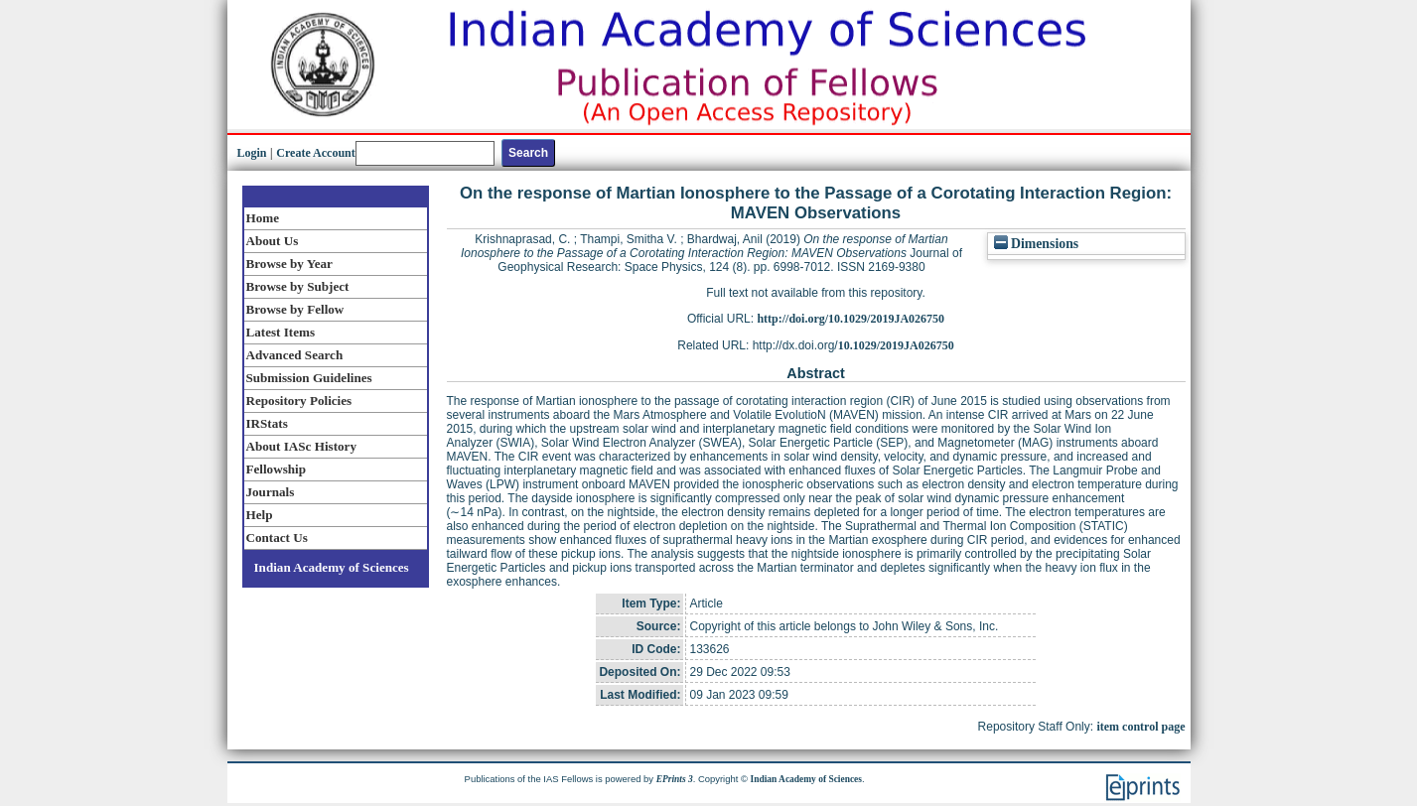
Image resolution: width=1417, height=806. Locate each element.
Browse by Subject (298, 286)
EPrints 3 (674, 779)
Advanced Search (295, 354)
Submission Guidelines (309, 377)
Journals (270, 491)
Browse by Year (289, 263)
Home (263, 217)
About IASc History (301, 446)
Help (259, 514)
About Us (272, 240)
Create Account (315, 153)
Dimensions (1036, 243)
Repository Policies (299, 400)
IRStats (267, 423)
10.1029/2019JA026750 (896, 345)
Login (252, 153)
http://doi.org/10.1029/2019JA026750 (850, 319)
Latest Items (281, 332)
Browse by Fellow (295, 309)
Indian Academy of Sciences (331, 567)
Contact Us (277, 537)
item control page (1140, 727)
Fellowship (276, 469)
